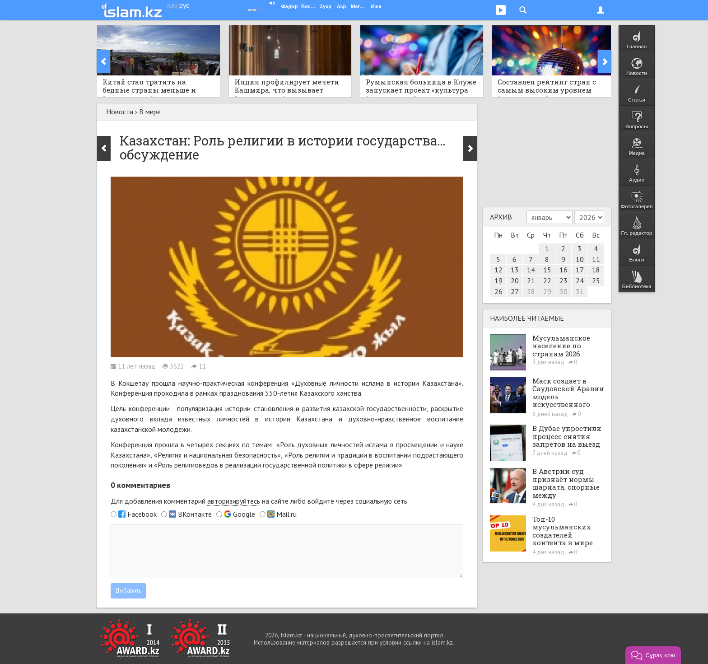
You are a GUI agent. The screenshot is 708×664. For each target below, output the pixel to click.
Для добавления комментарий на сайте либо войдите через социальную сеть (259, 501)
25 (596, 280)
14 (531, 269)
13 (515, 269)
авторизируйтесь (233, 500)
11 (596, 259)
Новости (119, 111)
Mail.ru (286, 514)
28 (531, 291)
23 (563, 280)
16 (563, 269)
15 (547, 269)
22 (547, 280)
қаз (172, 4)
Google (244, 514)
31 (580, 291)
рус (184, 4)
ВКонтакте (195, 514)
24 (580, 280)
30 (563, 291)
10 (580, 259)
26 (498, 291)
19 (498, 280)
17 (580, 269)
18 (596, 269)
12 (498, 269)
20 (515, 280)
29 (547, 291)
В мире (150, 111)
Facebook (142, 514)
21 (531, 280)
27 (515, 291)
